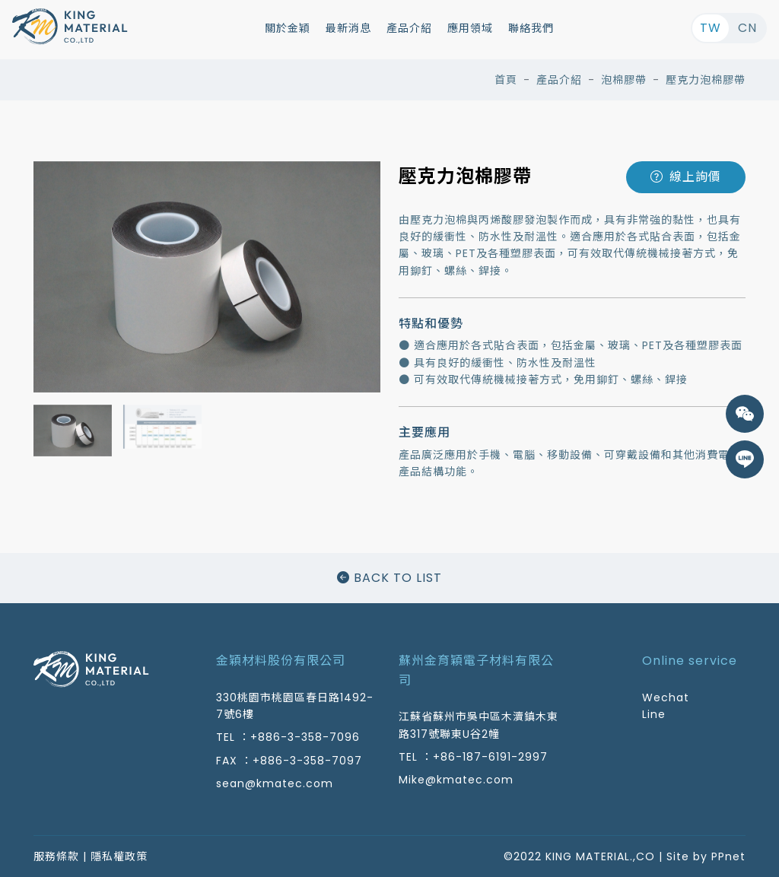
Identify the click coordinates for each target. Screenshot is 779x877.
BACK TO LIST (389, 577)
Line (654, 714)
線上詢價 (685, 177)
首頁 (505, 79)
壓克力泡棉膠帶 (706, 79)
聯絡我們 (531, 28)
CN (747, 28)
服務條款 (56, 856)
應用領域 (470, 28)
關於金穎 (287, 28)
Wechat (665, 697)
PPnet (728, 856)
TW (710, 28)
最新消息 (348, 28)
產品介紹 (409, 28)
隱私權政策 (119, 856)
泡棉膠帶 (624, 79)
